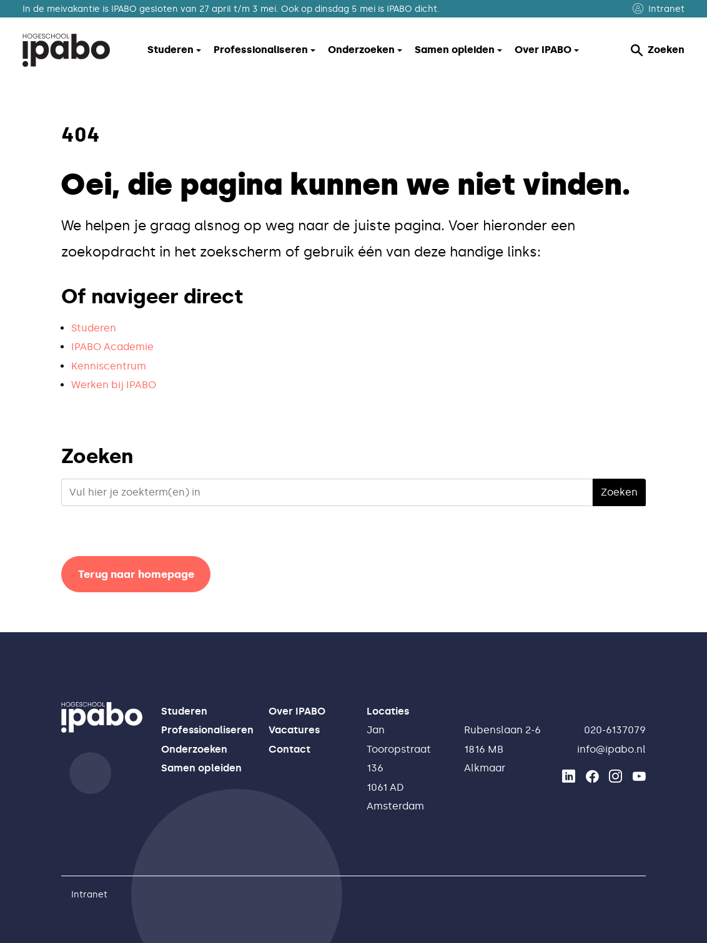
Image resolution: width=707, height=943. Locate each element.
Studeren (93, 328)
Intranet (659, 9)
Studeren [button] (170, 50)
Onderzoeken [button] (361, 50)
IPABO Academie (112, 347)
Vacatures (294, 730)
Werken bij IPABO (113, 385)
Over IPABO (297, 711)
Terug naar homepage (136, 574)
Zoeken (658, 50)
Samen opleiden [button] (455, 50)
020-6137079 (615, 730)
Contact (289, 749)
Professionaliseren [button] (261, 50)
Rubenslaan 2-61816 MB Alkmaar (502, 749)
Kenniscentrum (108, 366)
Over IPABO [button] (543, 50)
